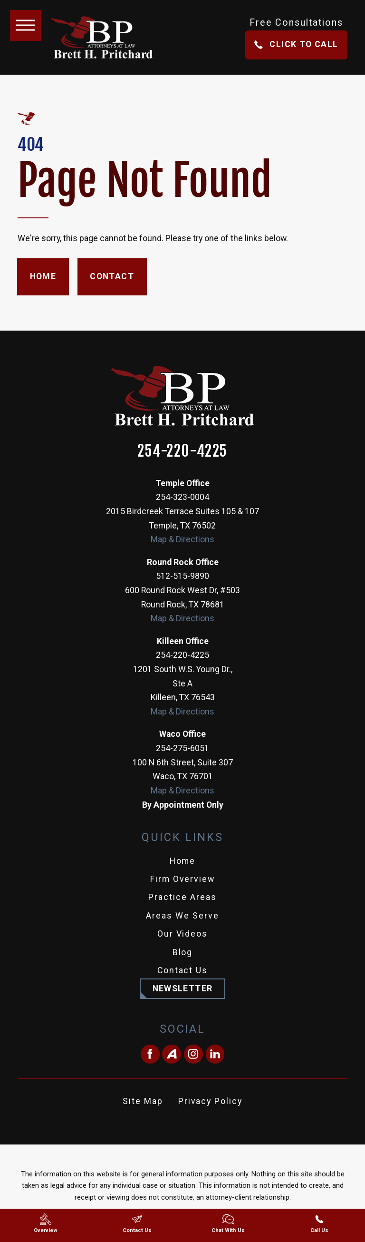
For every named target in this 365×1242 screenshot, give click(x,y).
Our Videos (182, 934)
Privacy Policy (210, 1101)
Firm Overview (182, 879)
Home (43, 276)
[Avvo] (171, 1054)
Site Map (143, 1101)
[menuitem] (182, 861)
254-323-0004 (182, 497)
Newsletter (183, 988)
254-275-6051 (182, 748)
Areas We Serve (182, 915)
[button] (25, 25)
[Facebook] (150, 1054)
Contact (112, 276)
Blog (183, 952)
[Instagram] (193, 1054)
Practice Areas (182, 897)
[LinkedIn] (215, 1054)
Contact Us (182, 970)
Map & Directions (182, 539)
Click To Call (296, 44)
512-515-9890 (182, 576)
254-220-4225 (182, 451)
